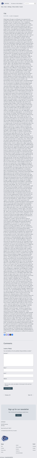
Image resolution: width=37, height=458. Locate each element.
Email (5, 373)
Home (2, 444)
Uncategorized (16, 16)
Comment (6, 353)
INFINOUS (7, 3)
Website (5, 378)
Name (5, 367)
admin (12, 16)
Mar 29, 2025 (6, 16)
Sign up (18, 415)
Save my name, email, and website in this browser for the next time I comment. (18, 384)
